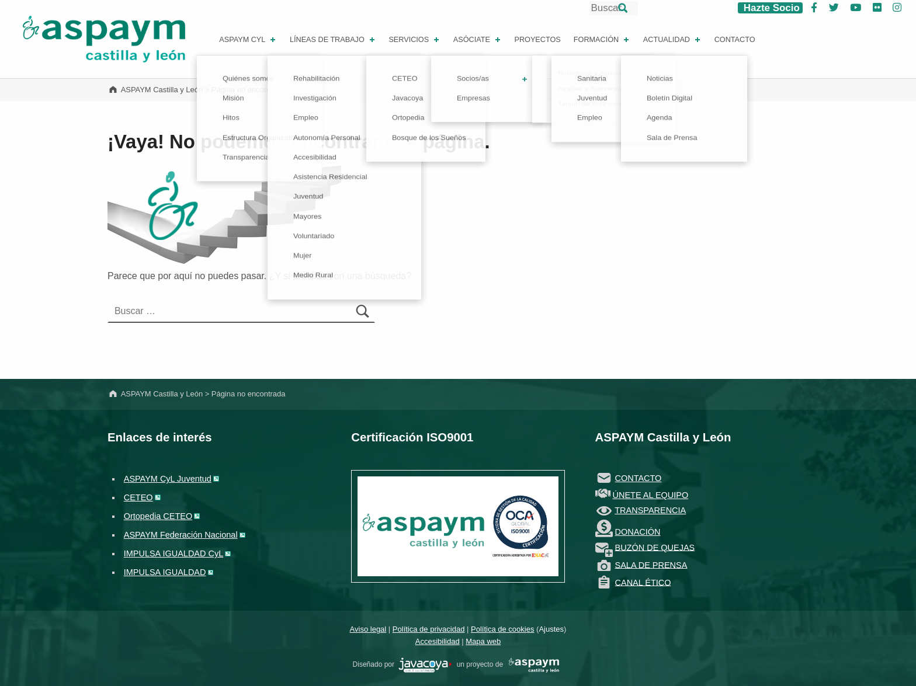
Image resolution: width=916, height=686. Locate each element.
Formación (602, 39)
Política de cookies (502, 629)
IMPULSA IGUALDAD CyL (173, 553)
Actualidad (672, 39)
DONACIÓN (638, 532)
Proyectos (538, 40)
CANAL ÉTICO (643, 582)
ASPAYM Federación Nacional (181, 534)
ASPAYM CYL (248, 39)
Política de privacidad (429, 629)
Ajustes (551, 629)
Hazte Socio (770, 7)
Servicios (414, 39)
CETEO (138, 497)
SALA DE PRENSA (651, 564)
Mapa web (483, 641)
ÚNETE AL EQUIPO (651, 495)
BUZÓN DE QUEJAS (655, 547)
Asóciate (477, 39)
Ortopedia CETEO (158, 516)
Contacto (734, 40)
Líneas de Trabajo (333, 39)
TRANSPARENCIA (650, 510)
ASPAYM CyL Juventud (167, 478)
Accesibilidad (437, 641)
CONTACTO (638, 478)
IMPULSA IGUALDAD (165, 572)
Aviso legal (368, 629)
